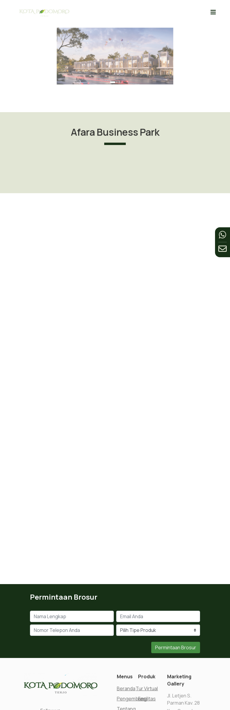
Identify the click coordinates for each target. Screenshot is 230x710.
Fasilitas (147, 698)
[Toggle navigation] (213, 12)
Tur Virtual (147, 688)
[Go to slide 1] (113, 71)
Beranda (126, 688)
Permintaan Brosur (175, 647)
